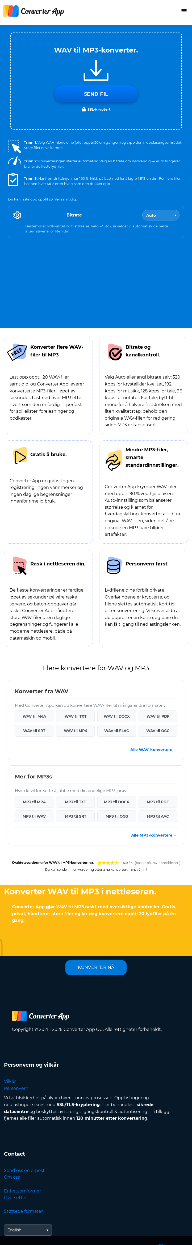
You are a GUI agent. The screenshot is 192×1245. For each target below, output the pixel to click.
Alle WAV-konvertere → (153, 749)
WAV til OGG (157, 731)
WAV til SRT (34, 731)
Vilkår (10, 1081)
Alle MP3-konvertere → (154, 835)
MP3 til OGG (117, 816)
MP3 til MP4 (34, 802)
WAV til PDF (158, 716)
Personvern (16, 1088)
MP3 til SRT (75, 816)
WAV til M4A (34, 716)
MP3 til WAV (34, 816)
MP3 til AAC (158, 816)
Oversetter (15, 1197)
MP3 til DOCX (116, 802)
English (14, 1230)
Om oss (12, 1177)
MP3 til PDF (158, 802)
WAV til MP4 (75, 731)
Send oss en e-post (24, 1170)
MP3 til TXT (75, 802)
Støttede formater (23, 1211)
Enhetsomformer (22, 1191)
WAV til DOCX (117, 716)
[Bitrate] (161, 215)
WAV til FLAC (116, 731)
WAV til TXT (75, 716)
